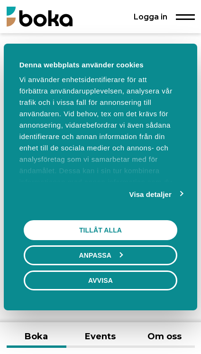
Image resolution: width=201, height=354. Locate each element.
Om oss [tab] (164, 336)
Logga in (150, 16)
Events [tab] (100, 336)
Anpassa (101, 255)
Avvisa (100, 280)
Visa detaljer (150, 194)
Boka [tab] (36, 336)
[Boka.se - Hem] (40, 16)
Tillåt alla (100, 230)
